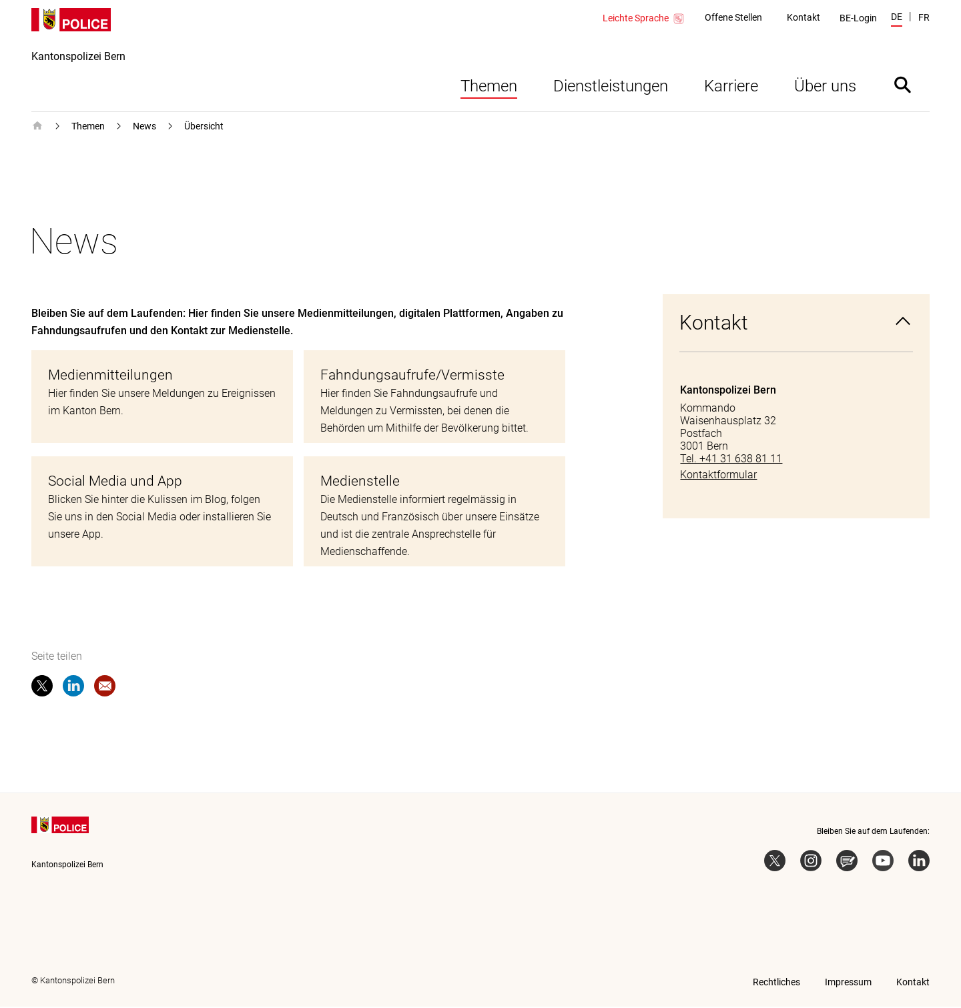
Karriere (731, 87)
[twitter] (42, 689)
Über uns (825, 87)
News (144, 127)
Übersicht (204, 127)
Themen (488, 87)
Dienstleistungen (610, 87)
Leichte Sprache (644, 18)
